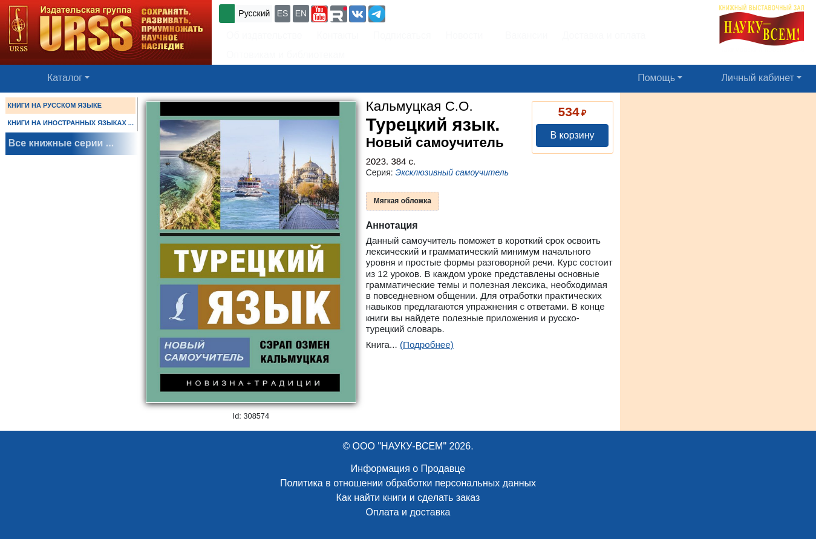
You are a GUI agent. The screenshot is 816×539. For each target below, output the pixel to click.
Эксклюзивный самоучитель (452, 172)
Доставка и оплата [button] (603, 35)
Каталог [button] (64, 78)
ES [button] (283, 13)
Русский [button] (254, 13)
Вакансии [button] (523, 35)
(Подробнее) (427, 344)
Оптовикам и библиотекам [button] (285, 55)
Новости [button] (464, 35)
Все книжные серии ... (61, 143)
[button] (319, 13)
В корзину (572, 135)
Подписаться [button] (402, 35)
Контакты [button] (338, 35)
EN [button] (301, 13)
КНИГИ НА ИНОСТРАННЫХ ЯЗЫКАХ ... (70, 122)
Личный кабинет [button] (758, 78)
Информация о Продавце (408, 468)
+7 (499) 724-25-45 (432, 12)
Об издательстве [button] (264, 35)
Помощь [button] (656, 78)
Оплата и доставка (408, 512)
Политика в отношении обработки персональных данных (408, 483)
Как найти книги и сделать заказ (408, 497)
